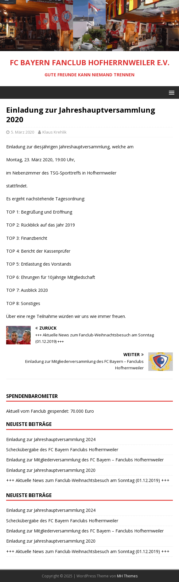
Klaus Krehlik (54, 132)
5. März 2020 (22, 132)
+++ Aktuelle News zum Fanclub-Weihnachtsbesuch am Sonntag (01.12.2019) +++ (87, 480)
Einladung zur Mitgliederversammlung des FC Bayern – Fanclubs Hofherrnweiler (85, 460)
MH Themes (127, 576)
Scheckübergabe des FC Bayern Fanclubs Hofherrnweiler (62, 449)
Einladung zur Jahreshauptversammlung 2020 (50, 470)
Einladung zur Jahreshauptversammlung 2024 (50, 439)
